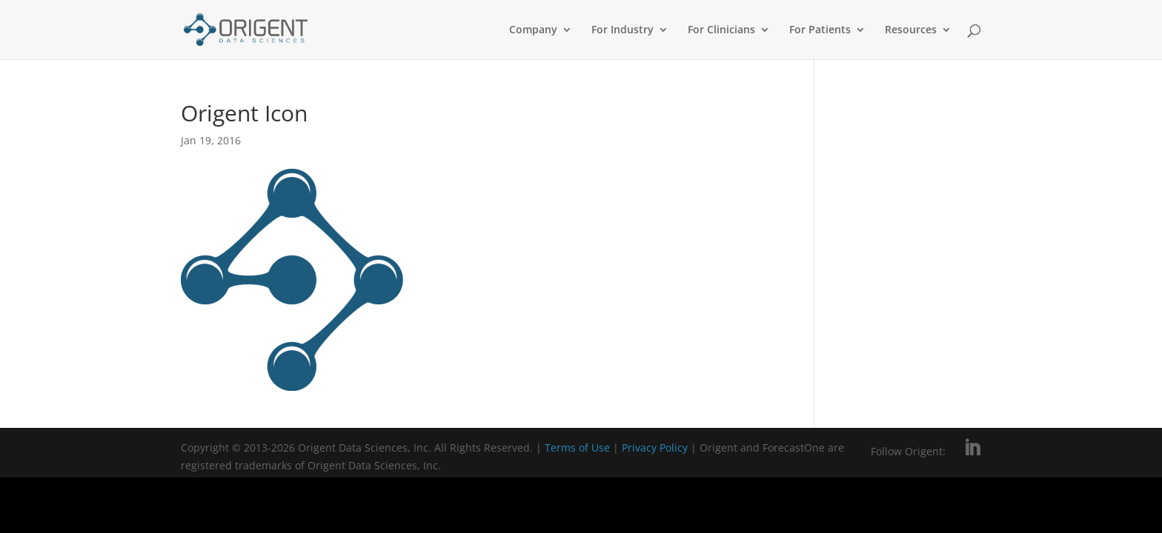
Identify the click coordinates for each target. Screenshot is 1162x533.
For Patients (820, 30)
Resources (911, 30)
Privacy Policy (656, 447)
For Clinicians (721, 30)
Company (533, 30)
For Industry (622, 30)
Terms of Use (577, 447)
